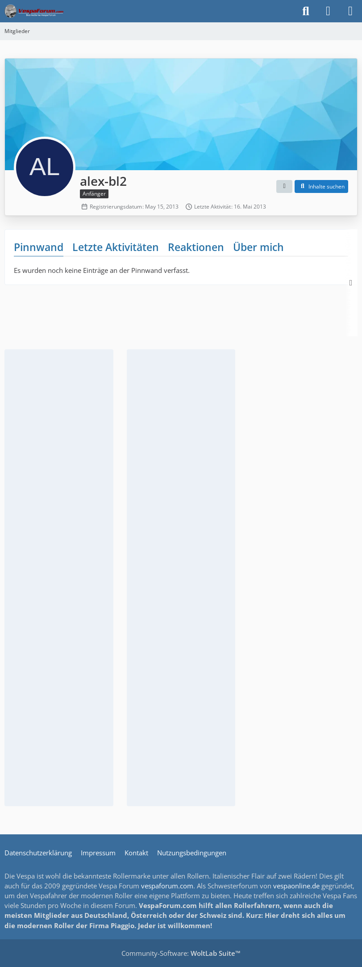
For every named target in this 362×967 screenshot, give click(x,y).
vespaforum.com (167, 885)
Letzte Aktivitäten (115, 247)
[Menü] (350, 11)
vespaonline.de (296, 885)
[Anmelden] (328, 11)
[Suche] (306, 11)
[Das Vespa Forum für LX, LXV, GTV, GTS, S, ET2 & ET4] (34, 11)
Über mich (258, 247)
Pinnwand (38, 247)
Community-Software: (181, 953)
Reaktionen (196, 247)
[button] (284, 186)
